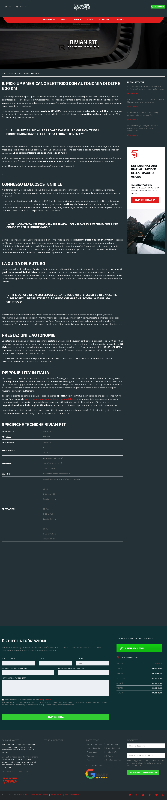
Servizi (64, 19)
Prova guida (92, 752)
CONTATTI (119, 19)
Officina (109, 756)
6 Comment (133, 93)
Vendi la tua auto (94, 744)
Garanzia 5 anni (113, 748)
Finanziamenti (112, 744)
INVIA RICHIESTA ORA (145, 200)
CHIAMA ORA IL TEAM (132, 648)
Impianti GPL (111, 752)
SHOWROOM (49, 19)
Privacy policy (56, 795)
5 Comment (132, 120)
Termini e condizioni (72, 795)
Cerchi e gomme (113, 760)
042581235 (159, 6)
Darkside (23, 795)
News (90, 19)
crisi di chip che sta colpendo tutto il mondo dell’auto (50, 399)
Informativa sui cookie (39, 795)
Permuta (90, 756)
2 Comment (132, 106)
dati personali (45, 699)
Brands (77, 19)
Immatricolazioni (94, 748)
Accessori (104, 19)
